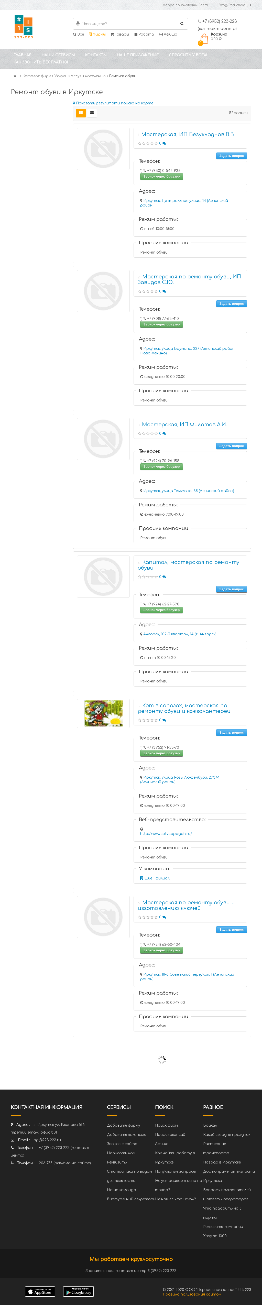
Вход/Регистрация (235, 5)
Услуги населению (88, 76)
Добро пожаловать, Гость (186, 5)
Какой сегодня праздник (226, 1135)
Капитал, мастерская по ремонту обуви (188, 565)
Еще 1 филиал (155, 878)
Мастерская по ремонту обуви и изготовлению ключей (186, 905)
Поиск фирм (166, 1125)
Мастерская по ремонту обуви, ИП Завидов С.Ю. (189, 279)
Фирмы (97, 34)
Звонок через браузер (162, 176)
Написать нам (121, 1153)
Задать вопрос (232, 156)
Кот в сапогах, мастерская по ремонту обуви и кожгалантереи (184, 708)
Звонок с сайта (122, 1144)
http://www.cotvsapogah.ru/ (166, 834)
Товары (120, 34)
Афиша (168, 34)
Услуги (61, 76)
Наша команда (121, 1190)
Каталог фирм (37, 76)
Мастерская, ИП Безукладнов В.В (187, 134)
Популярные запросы (175, 1171)
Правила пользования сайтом (192, 1294)
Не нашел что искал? (175, 1199)
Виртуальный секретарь (131, 1199)
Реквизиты (117, 1162)
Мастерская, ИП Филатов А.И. (184, 425)
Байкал (210, 1125)
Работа (144, 34)
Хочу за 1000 (215, 1236)
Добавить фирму (123, 1125)
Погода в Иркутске (222, 1162)
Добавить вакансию (126, 1135)
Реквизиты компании (223, 1227)
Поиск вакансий (170, 1135)
